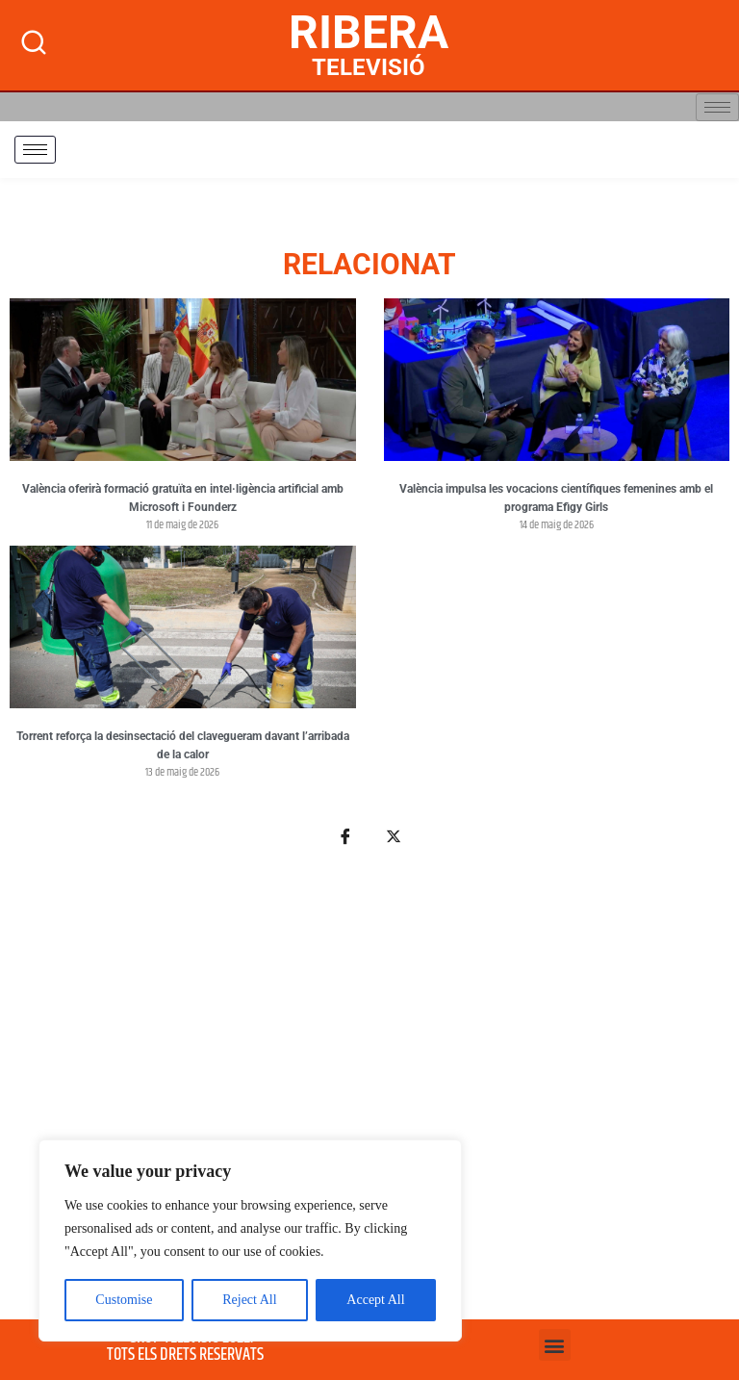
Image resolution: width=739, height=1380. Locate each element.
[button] (555, 1345)
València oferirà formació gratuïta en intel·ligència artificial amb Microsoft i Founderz (183, 498)
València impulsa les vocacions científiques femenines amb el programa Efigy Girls (556, 498)
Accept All (375, 1299)
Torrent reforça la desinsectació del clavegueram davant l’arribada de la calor (182, 745)
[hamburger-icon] (717, 107)
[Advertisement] (369, 1094)
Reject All (249, 1299)
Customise (123, 1299)
